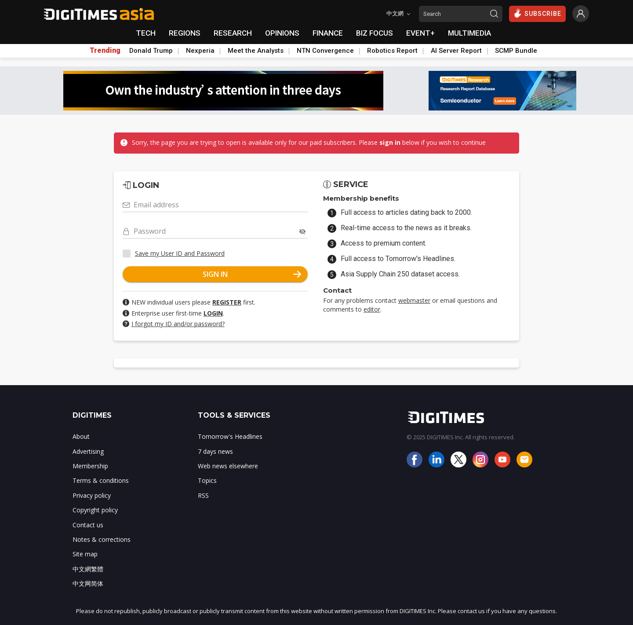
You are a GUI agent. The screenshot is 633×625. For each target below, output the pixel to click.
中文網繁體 (88, 569)
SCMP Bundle (516, 51)
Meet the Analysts (256, 51)
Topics (207, 480)
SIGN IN (252, 274)
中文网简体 (88, 583)
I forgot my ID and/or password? (178, 324)
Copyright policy (95, 510)
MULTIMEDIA (469, 33)
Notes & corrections (102, 539)
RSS (203, 495)
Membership (90, 466)
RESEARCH (233, 33)
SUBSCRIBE (537, 13)
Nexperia (200, 51)
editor (372, 309)
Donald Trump (151, 51)
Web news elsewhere (228, 466)
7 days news (215, 451)
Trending (105, 51)
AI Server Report (456, 51)
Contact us (88, 525)
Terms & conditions (101, 480)
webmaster (414, 300)
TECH (146, 33)
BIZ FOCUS (374, 33)
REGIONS (184, 33)
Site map (85, 554)
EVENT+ (420, 33)
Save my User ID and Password (180, 253)
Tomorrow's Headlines (230, 436)
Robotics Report (392, 51)
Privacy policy (92, 495)
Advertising (88, 451)
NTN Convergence (325, 51)
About (81, 436)
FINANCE (328, 33)
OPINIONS (282, 33)
